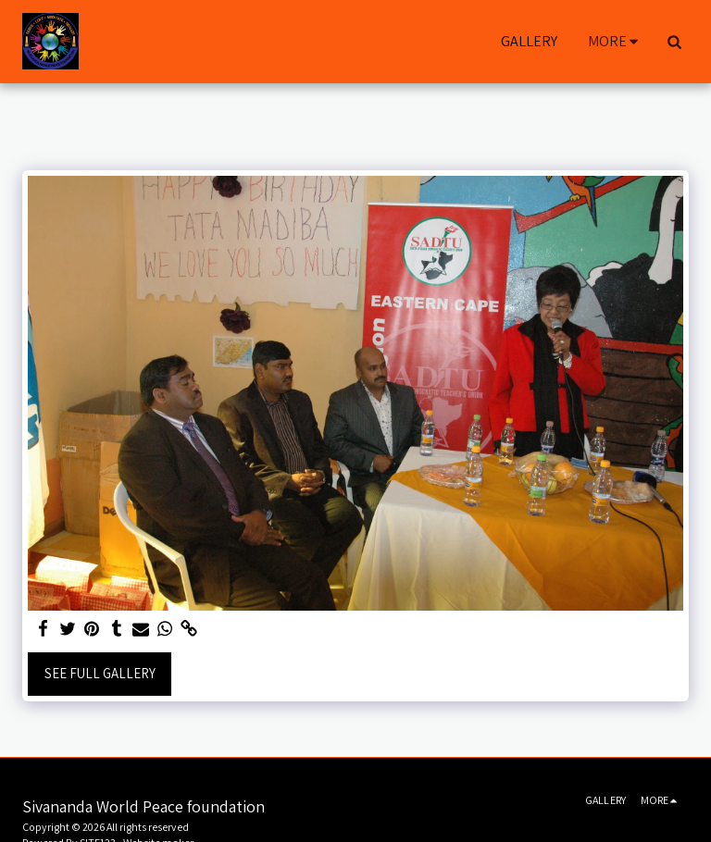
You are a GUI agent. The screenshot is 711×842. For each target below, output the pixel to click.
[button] (674, 41)
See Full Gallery (100, 673)
